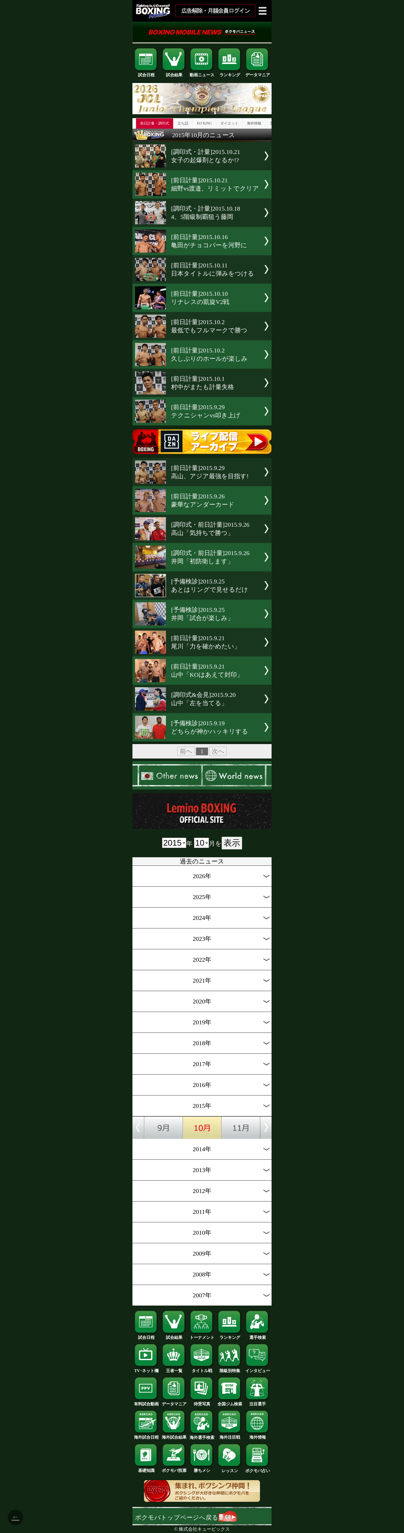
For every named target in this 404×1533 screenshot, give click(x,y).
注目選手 (257, 1402)
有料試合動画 (146, 1402)
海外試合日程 (146, 1435)
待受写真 (202, 1402)
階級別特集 (229, 1369)
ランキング (229, 73)
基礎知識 (146, 1468)
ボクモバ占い (257, 1469)
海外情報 (254, 123)
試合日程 (146, 73)
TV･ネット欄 (146, 1369)
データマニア (257, 73)
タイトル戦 (202, 1369)
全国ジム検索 (229, 1402)
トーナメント (202, 1335)
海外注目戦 (229, 1435)
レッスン (229, 1469)
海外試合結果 (174, 1435)
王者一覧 (174, 1369)
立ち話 (183, 123)
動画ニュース (202, 73)
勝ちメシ (202, 1468)
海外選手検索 (202, 1435)
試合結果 (174, 73)
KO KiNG (204, 123)
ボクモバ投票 (174, 1468)
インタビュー (257, 1369)
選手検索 (257, 1335)
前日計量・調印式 (154, 123)
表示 (232, 842)
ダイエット (229, 123)
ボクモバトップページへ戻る (186, 1517)
